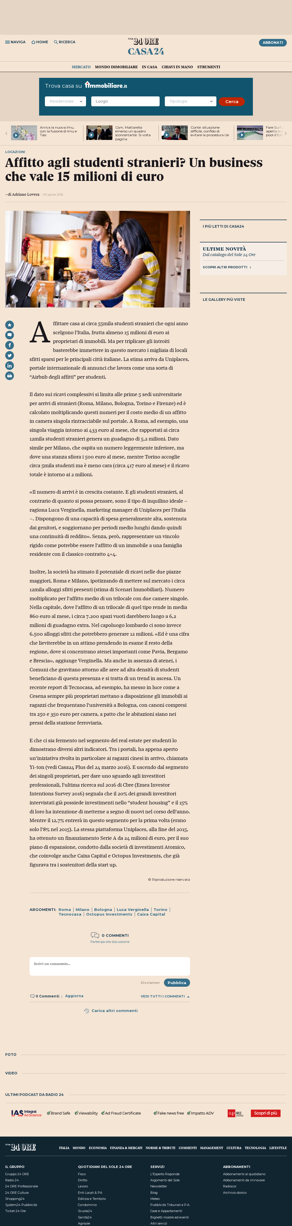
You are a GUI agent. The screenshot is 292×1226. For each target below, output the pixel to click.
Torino (160, 909)
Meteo (155, 1199)
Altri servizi (158, 1223)
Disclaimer (150, 983)
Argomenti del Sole (165, 1180)
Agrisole (84, 1223)
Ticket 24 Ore (15, 1211)
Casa (146, 51)
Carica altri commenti (111, 1010)
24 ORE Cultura (17, 1193)
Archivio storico (235, 1193)
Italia (64, 1148)
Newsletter (158, 1186)
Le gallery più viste (224, 299)
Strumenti (208, 66)
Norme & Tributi (160, 1148)
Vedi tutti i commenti (165, 996)
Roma (65, 909)
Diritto (82, 1180)
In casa (149, 66)
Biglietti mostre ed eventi (169, 1217)
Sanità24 (85, 1217)
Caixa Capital (151, 914)
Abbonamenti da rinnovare (244, 1180)
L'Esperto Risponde (165, 1174)
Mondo (79, 1148)
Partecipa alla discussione (109, 942)
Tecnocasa (70, 914)
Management (211, 1148)
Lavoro (83, 1186)
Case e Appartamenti (166, 1211)
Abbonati (273, 42)
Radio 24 (12, 1180)
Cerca (231, 101)
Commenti (188, 1148)
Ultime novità (224, 248)
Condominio (87, 1205)
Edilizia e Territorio (92, 1199)
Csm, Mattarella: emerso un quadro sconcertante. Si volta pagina (133, 133)
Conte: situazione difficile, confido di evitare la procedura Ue (210, 131)
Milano (83, 909)
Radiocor (229, 1186)
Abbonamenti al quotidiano (244, 1174)
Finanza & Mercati (126, 1148)
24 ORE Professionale (21, 1186)
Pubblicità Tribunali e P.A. (170, 1205)
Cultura (234, 1148)
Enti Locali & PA (90, 1193)
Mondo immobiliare (116, 66)
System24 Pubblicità (21, 1205)
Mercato (81, 66)
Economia (98, 1148)
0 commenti (110, 935)
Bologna (103, 909)
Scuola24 (85, 1211)
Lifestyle (278, 1148)
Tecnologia (255, 1148)
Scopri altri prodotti (227, 267)
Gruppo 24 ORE (17, 1174)
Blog (154, 1193)
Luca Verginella (133, 909)
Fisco (82, 1174)
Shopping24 (15, 1199)
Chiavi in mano (177, 66)
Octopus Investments (109, 914)
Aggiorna (74, 996)
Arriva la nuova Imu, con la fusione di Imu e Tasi (58, 131)
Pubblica (177, 982)
